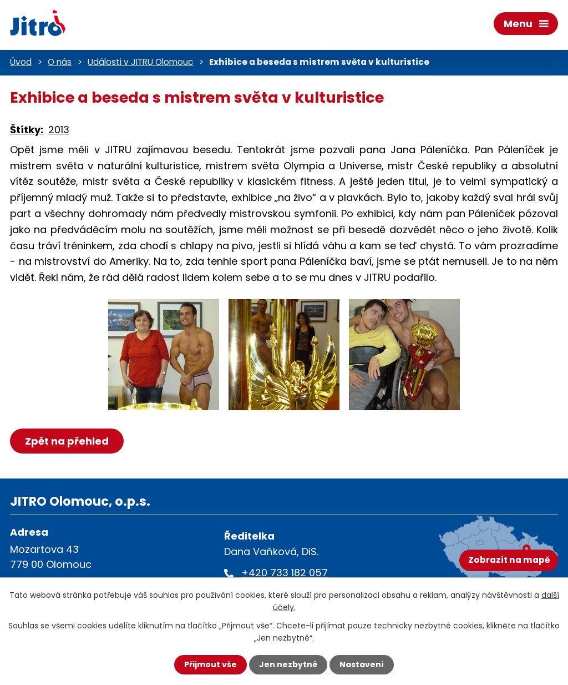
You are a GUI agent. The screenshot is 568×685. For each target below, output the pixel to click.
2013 (58, 130)
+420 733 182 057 (284, 573)
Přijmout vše (210, 664)
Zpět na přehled (67, 441)
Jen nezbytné (288, 664)
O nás (60, 62)
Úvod (21, 62)
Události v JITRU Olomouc (140, 62)
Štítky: (26, 130)
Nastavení (361, 664)
